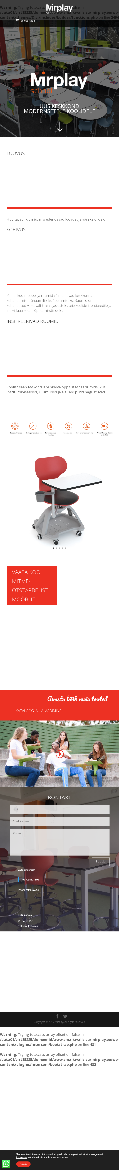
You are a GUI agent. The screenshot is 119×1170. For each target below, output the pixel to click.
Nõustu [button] (23, 1164)
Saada (101, 861)
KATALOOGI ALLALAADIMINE (38, 710)
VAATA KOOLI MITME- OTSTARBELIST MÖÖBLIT (30, 585)
